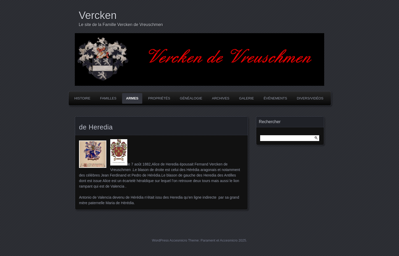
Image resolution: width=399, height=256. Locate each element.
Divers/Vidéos (310, 98)
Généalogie (191, 98)
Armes (132, 98)
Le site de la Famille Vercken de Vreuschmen (121, 24)
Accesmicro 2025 (233, 240)
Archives (220, 98)
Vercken (98, 15)
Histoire (82, 98)
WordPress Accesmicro (169, 240)
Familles (108, 98)
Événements (275, 98)
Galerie (246, 98)
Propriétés (159, 98)
